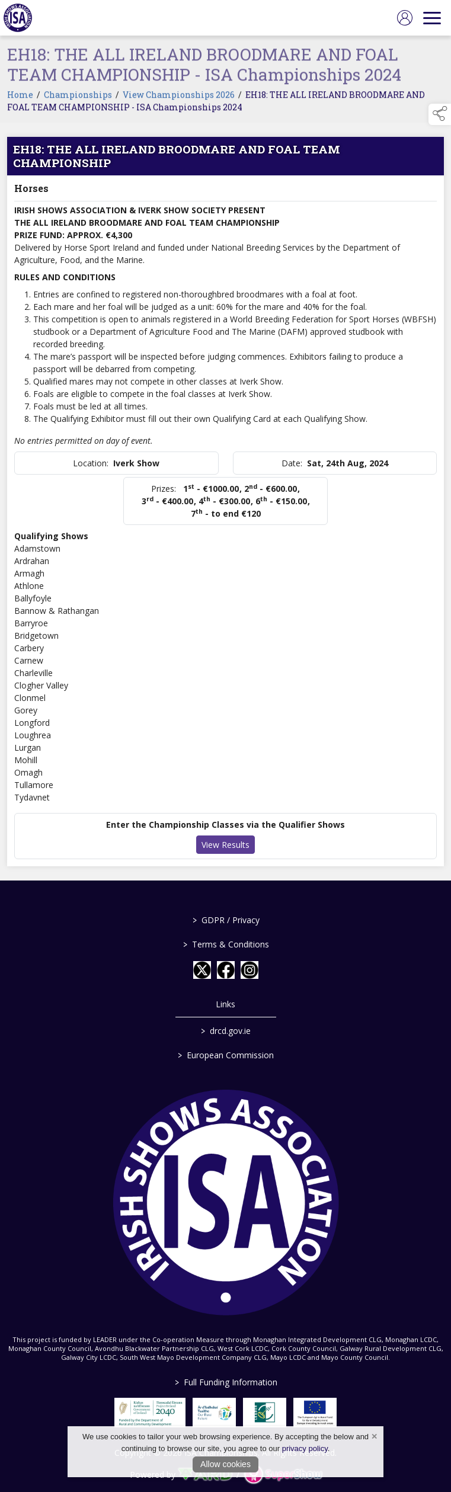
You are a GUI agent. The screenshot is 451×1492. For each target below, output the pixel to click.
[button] (439, 114)
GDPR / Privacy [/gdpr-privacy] (225, 920)
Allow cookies (225, 1464)
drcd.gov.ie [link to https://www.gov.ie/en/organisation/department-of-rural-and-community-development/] (226, 1031)
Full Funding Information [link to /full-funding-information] (225, 1382)
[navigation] (432, 18)
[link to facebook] (226, 970)
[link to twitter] (202, 970)
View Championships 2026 (179, 97)
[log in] (404, 17)
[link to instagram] (249, 970)
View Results (225, 847)
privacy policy (305, 1448)
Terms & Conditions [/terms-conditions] (225, 944)
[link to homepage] (18, 18)
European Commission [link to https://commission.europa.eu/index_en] (226, 1055)
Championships (78, 97)
